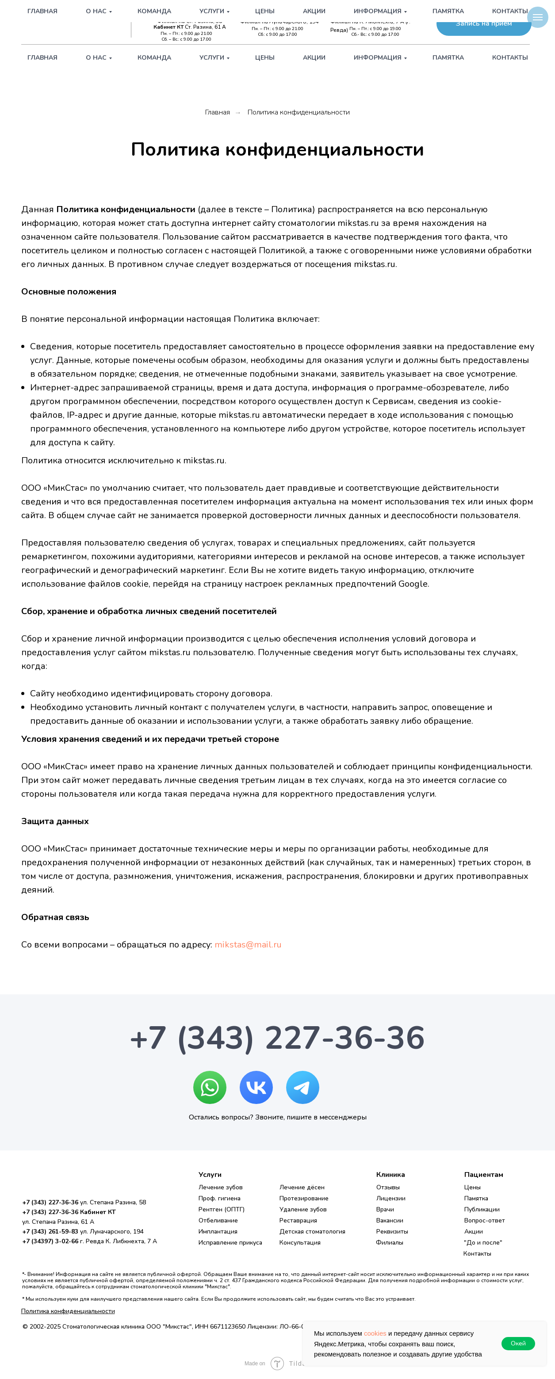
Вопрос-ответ (484, 1220)
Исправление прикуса (230, 1242)
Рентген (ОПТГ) (222, 1209)
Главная (42, 57)
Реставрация (298, 1220)
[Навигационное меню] (538, 17)
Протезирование (304, 1198)
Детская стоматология (312, 1231)
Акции (314, 57)
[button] (484, 23)
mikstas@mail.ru (248, 945)
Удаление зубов (303, 1209)
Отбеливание (218, 1220)
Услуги (211, 57)
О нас (96, 57)
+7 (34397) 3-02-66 (379, 14)
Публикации (482, 1209)
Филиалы (389, 1242)
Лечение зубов (221, 1187)
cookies (375, 1333)
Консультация (300, 1242)
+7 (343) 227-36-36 (188, 14)
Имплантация (218, 1231)
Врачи (385, 1209)
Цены (265, 57)
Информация (378, 57)
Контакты (510, 57)
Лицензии (391, 1198)
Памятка (448, 57)
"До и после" (483, 1242)
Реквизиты (392, 1231)
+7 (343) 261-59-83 (284, 14)
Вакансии (389, 1220)
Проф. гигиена (220, 1198)
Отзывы (388, 1187)
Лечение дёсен (302, 1187)
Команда (154, 57)
